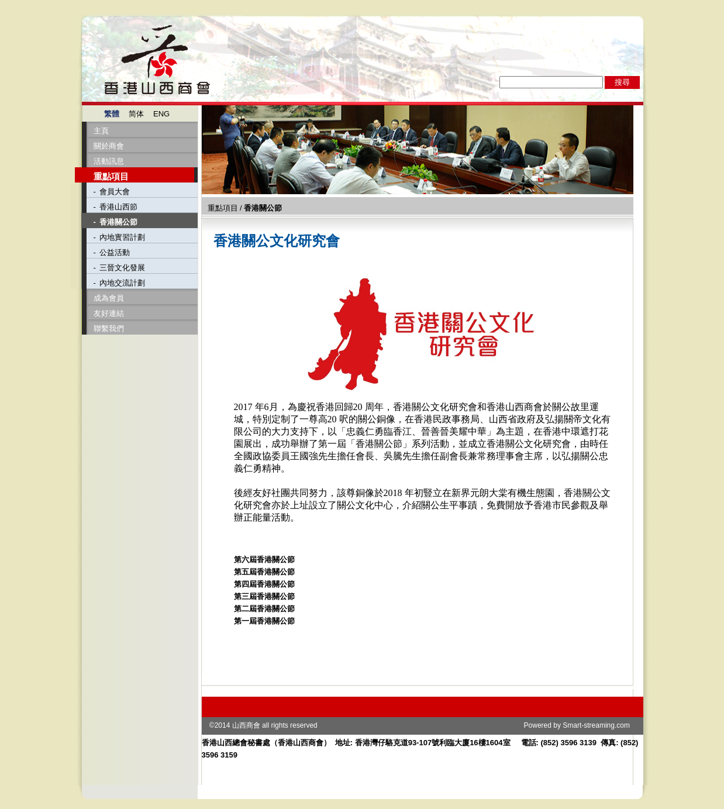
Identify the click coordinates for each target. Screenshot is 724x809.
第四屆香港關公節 (264, 584)
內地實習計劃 (122, 237)
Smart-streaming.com (596, 725)
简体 (136, 113)
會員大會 (114, 191)
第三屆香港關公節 (264, 596)
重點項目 (111, 176)
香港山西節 (118, 206)
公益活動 (114, 252)
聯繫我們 (109, 328)
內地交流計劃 (122, 282)
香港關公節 (118, 222)
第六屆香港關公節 (264, 559)
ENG (161, 113)
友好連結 (109, 313)
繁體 (111, 113)
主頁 (101, 130)
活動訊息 (109, 161)
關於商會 (109, 146)
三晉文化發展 (122, 267)
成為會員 (109, 298)
